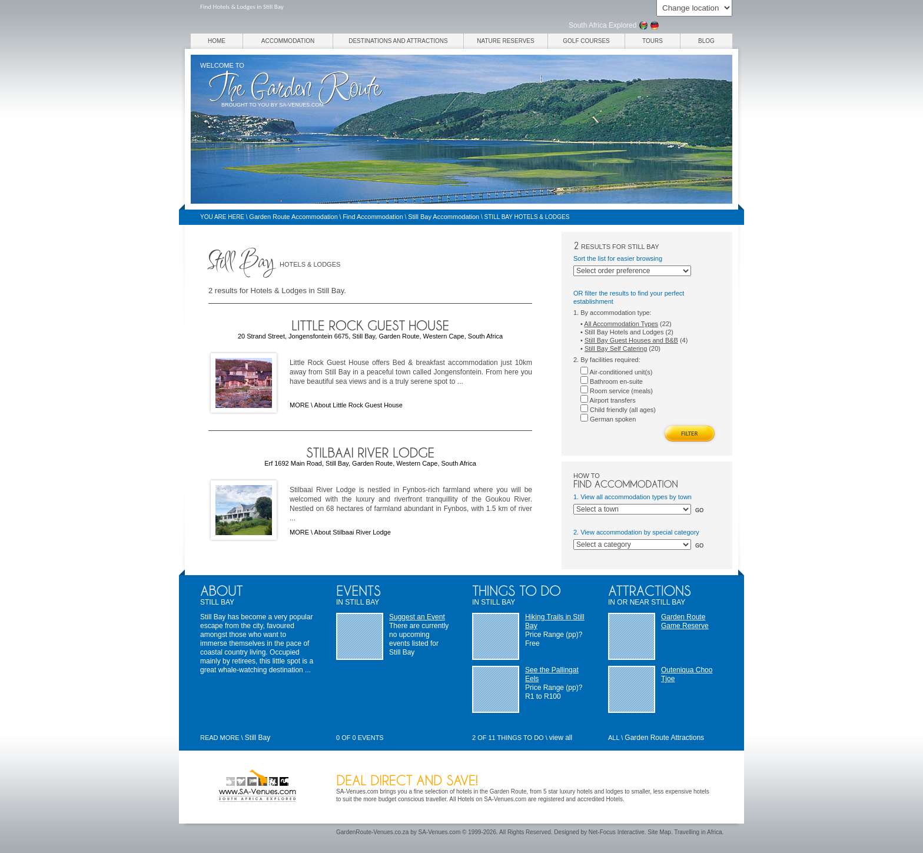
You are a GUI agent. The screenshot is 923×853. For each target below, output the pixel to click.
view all (560, 737)
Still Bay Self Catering (616, 348)
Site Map (659, 832)
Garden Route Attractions (664, 737)
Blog (706, 41)
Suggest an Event (417, 617)
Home (216, 41)
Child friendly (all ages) (618, 409)
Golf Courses (586, 41)
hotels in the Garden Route (491, 791)
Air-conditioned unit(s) (616, 372)
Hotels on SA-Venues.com (491, 799)
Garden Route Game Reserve (685, 621)
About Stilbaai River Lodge (352, 532)
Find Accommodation (373, 216)
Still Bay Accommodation (443, 216)
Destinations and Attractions (398, 41)
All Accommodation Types (621, 323)
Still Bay (257, 737)
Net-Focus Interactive (617, 832)
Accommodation (287, 41)
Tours (652, 41)
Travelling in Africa (698, 832)
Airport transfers (608, 400)
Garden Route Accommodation (293, 216)
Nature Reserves (505, 41)
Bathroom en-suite (611, 381)
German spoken (608, 419)
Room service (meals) (616, 390)
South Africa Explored (602, 25)
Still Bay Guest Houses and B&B (631, 340)
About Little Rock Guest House (358, 405)
